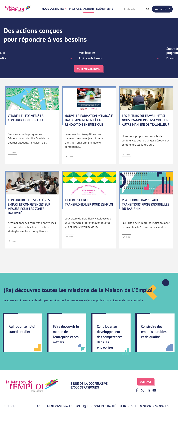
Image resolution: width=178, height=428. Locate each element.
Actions (88, 8)
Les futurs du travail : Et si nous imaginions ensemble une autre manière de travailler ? (146, 120)
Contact (145, 381)
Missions (75, 8)
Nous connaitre (54, 8)
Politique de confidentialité (96, 406)
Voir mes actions (88, 69)
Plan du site (128, 406)
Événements (104, 8)
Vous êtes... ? (162, 9)
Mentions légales (59, 406)
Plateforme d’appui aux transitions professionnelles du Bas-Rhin (145, 204)
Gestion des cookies (154, 406)
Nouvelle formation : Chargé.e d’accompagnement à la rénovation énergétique (89, 120)
